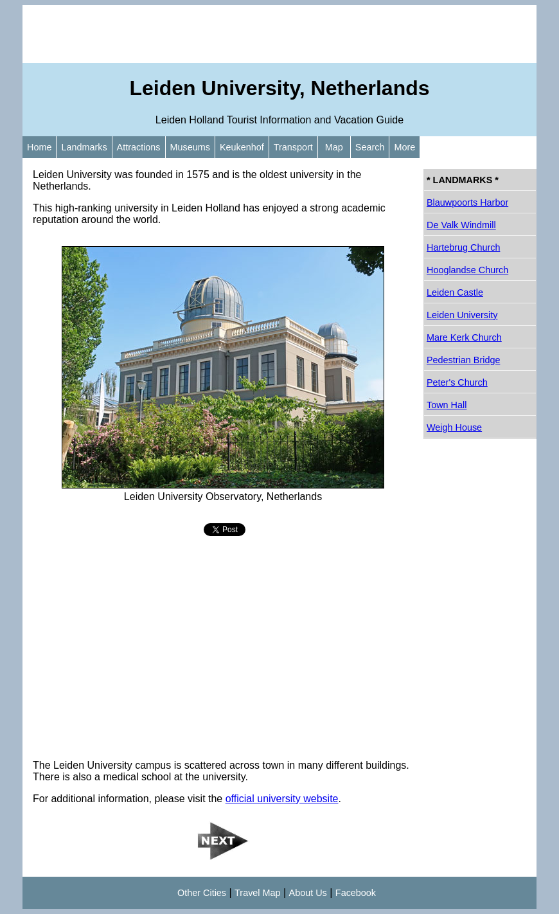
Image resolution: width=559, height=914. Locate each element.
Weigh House (454, 427)
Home (39, 147)
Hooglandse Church (467, 270)
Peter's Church (457, 382)
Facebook (355, 893)
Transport (293, 147)
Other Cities (201, 893)
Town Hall (446, 405)
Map (334, 147)
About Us (308, 893)
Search (370, 147)
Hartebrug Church (463, 247)
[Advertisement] (279, 34)
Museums (190, 147)
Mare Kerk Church (464, 337)
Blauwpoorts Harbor (467, 202)
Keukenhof (242, 147)
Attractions (139, 147)
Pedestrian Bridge (463, 360)
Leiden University (462, 315)
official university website (282, 798)
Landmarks (84, 147)
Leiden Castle (455, 292)
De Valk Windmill (461, 225)
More (404, 147)
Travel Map (257, 893)
